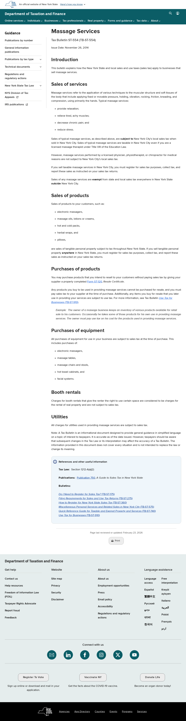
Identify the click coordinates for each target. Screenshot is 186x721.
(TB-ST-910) (79, 515)
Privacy (55, 585)
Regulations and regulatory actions (15, 76)
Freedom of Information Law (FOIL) (22, 594)
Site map (56, 578)
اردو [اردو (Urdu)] (163, 628)
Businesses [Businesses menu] (51, 20)
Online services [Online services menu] (14, 20)
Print (117, 541)
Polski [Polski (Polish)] (165, 614)
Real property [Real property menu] (96, 20)
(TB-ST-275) (95, 498)
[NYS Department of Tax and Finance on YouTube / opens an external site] (134, 655)
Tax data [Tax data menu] (142, 20)
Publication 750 (86, 477)
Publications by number (19, 40)
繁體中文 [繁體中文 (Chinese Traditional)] (149, 596)
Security (56, 592)
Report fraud (12, 610)
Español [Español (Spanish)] (149, 589)
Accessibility (105, 606)
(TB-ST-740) (107, 511)
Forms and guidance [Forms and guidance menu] (120, 20)
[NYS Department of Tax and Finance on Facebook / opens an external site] (84, 655)
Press (101, 592)
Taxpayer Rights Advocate (20, 603)
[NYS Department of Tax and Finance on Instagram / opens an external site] (101, 655)
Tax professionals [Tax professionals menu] (73, 20)
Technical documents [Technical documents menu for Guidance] (17, 67)
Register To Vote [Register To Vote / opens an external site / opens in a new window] (33, 677)
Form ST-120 (94, 281)
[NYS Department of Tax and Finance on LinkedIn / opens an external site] (68, 655)
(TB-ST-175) (87, 494)
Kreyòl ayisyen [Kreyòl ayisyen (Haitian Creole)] (166, 591)
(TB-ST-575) (106, 507)
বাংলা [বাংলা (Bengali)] (147, 617)
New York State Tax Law (19, 85)
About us (103, 578)
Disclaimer (57, 599)
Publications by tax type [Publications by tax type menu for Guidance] (19, 59)
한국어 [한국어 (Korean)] (148, 624)
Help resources (14, 585)
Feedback (11, 617)
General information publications (17, 50)
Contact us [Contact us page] (11, 578)
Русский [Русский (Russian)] (149, 603)
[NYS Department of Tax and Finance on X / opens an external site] (118, 655)
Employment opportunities (113, 585)
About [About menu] (154, 20)
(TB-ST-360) (93, 502)
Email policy (105, 599)
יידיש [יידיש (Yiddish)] (147, 610)
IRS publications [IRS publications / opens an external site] (15, 104)
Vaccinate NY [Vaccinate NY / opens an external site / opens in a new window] (92, 677)
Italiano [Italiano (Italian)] (165, 600)
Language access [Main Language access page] (150, 580)
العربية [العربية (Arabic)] (165, 607)
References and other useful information (83, 462)
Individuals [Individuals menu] (34, 20)
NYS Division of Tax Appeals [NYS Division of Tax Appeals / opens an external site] (16, 95)
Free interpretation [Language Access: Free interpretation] (169, 580)
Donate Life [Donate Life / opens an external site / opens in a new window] (152, 677)
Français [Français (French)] (166, 621)
